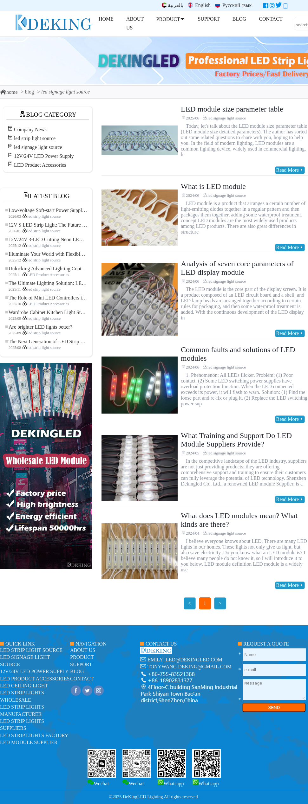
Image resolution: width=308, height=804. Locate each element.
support (81, 664)
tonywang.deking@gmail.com (189, 666)
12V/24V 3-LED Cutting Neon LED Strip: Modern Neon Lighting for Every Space (46, 239)
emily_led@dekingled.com (184, 659)
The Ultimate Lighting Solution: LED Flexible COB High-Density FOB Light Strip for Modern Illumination (46, 283)
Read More (290, 170)
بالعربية (172, 5)
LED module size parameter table (232, 109)
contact (82, 678)
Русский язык (233, 5)
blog (29, 91)
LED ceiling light (24, 685)
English (199, 5)
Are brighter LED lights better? (38, 327)
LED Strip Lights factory (34, 735)
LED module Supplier (28, 742)
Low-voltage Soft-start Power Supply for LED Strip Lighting (46, 210)
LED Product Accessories (40, 165)
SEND (274, 707)
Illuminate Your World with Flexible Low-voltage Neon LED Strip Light (46, 254)
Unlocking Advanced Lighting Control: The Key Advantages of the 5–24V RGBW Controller (46, 268)
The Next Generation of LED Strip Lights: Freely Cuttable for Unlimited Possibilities (46, 341)
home (9, 92)
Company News (30, 129)
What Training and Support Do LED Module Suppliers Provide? (236, 439)
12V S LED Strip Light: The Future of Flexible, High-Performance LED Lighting (46, 225)
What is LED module (213, 186)
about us (82, 650)
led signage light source (38, 147)
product (82, 657)
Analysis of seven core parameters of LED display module (237, 268)
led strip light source (35, 138)
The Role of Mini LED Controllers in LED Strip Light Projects (46, 297)
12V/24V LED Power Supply (44, 156)
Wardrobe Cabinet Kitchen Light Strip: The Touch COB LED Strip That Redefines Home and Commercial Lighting (46, 312)
